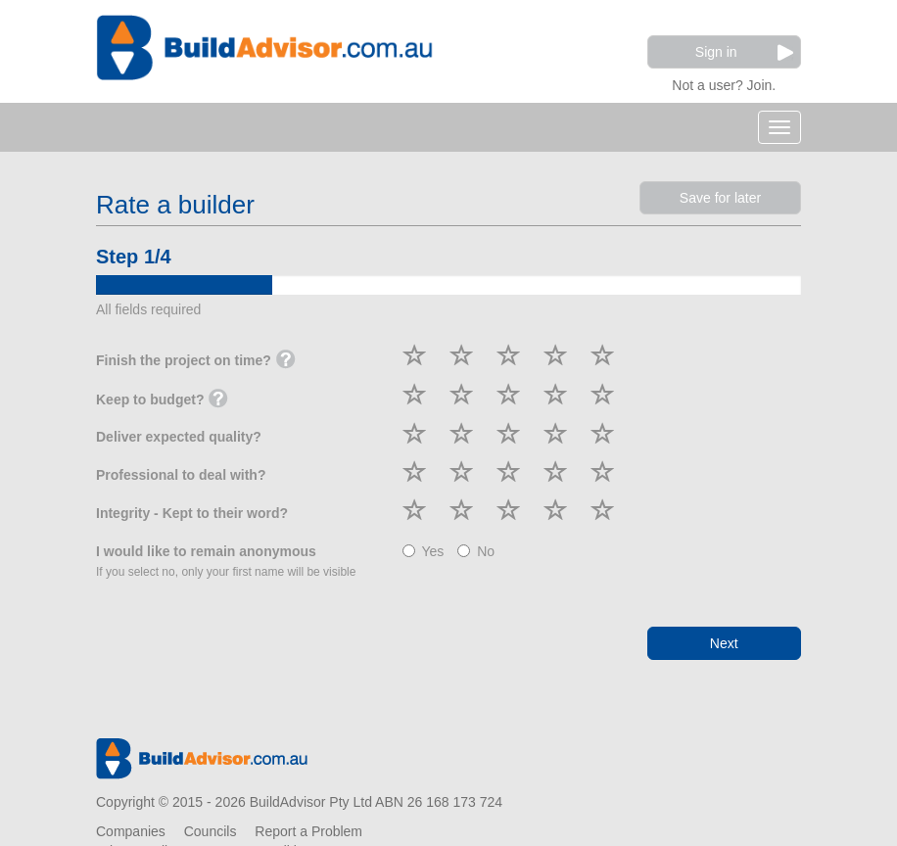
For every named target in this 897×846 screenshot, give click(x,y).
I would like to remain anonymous (225, 561)
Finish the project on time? (196, 361)
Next (724, 643)
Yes (423, 551)
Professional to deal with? (180, 475)
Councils (210, 831)
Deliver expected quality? (178, 437)
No (476, 551)
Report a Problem (308, 831)
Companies (130, 831)
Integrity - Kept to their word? (192, 513)
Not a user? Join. (724, 82)
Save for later (720, 198)
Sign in (744, 52)
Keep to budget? (162, 400)
